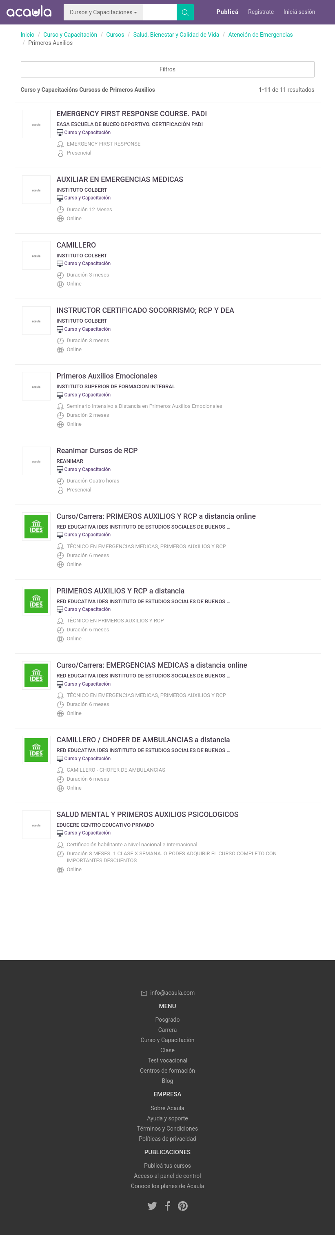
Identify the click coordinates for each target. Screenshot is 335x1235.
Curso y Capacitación (70, 34)
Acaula (28, 12)
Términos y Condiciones (167, 1128)
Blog (167, 1081)
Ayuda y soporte (167, 1118)
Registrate (261, 12)
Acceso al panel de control (167, 1176)
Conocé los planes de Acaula (167, 1186)
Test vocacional (167, 1060)
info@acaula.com (167, 992)
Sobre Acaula (167, 1108)
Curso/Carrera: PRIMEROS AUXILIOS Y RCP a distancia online (157, 516)
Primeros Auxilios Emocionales (108, 376)
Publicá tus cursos (167, 1165)
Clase (167, 1050)
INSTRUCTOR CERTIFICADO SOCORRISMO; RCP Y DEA (147, 310)
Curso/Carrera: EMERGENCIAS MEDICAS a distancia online (153, 665)
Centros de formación (167, 1070)
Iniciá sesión (299, 12)
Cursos (115, 34)
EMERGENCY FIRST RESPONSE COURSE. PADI (133, 113)
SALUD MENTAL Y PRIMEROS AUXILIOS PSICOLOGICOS (149, 814)
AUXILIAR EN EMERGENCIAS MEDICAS (121, 179)
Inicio (28, 34)
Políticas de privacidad (167, 1138)
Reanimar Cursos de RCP (98, 450)
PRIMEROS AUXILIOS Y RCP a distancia (121, 591)
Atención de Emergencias (260, 34)
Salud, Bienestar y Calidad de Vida (176, 34)
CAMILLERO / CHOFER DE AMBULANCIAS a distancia (144, 739)
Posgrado (167, 1019)
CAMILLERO (77, 245)
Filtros (167, 69)
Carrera (167, 1030)
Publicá (228, 12)
